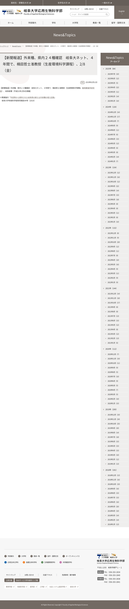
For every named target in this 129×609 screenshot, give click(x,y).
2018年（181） (111, 470)
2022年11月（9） (114, 237)
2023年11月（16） (114, 177)
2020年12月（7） (114, 354)
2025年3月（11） (114, 92)
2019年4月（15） (114, 450)
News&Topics (16, 46)
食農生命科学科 (31, 562)
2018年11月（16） (114, 479)
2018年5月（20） (114, 506)
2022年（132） (111, 227)
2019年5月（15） (114, 446)
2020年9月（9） (113, 367)
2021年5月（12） (114, 325)
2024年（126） (111, 106)
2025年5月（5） (113, 83)
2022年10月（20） (114, 242)
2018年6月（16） (114, 502)
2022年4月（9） (113, 269)
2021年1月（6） (113, 343)
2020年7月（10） (114, 376)
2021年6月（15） (114, 320)
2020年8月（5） (113, 372)
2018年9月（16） (114, 488)
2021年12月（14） (114, 293)
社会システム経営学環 (57, 587)
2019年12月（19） (114, 414)
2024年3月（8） (113, 152)
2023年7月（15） (114, 195)
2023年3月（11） (114, 213)
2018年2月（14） (114, 520)
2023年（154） (111, 167)
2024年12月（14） (114, 112)
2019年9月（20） (114, 428)
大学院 (75, 22)
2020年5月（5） (113, 385)
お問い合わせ (89, 9)
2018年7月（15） (114, 497)
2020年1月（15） (114, 403)
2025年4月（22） (114, 87)
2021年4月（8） (113, 329)
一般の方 (107, 2)
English (122, 11)
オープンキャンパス (73, 556)
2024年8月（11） (114, 130)
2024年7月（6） (113, 134)
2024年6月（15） (114, 139)
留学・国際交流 (118, 22)
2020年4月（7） (113, 390)
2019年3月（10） (114, 455)
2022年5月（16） (114, 264)
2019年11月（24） (114, 419)
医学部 (32, 587)
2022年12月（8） (114, 233)
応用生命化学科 (13, 562)
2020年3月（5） (113, 394)
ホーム (11, 22)
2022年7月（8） (113, 255)
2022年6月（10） (114, 260)
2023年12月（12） (114, 172)
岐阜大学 (73, 587)
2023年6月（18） (114, 199)
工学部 (42, 587)
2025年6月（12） (114, 78)
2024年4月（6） (113, 148)
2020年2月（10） (114, 399)
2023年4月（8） (113, 208)
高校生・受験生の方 (21, 2)
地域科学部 (21, 587)
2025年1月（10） (114, 101)
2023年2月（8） (113, 217)
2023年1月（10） (114, 222)
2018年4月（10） (114, 511)
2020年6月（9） (113, 381)
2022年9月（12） (114, 246)
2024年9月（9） (113, 125)
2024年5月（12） (114, 143)
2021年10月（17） (114, 302)
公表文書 (9, 580)
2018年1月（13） (114, 524)
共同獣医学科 (67, 562)
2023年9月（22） (114, 186)
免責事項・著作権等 (69, 575)
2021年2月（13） (114, 338)
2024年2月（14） (114, 157)
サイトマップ (74, 9)
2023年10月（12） (114, 181)
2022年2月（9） (113, 278)
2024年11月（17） (114, 116)
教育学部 (9, 587)
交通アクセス (103, 9)
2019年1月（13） (114, 464)
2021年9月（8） (113, 307)
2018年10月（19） (114, 484)
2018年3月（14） (114, 515)
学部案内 (32, 22)
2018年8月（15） (114, 493)
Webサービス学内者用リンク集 (27, 580)
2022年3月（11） (114, 273)
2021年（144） (111, 288)
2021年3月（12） (114, 334)
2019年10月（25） (114, 423)
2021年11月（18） (114, 298)
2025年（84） (111, 68)
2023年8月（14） (114, 190)
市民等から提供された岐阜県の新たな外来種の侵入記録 (32, 97)
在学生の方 (64, 2)
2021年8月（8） (113, 311)
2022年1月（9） (113, 282)
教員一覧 (97, 22)
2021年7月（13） (114, 316)
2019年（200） (111, 409)
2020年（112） (111, 349)
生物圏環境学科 (49, 562)
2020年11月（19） (114, 358)
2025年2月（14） (114, 96)
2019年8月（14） (114, 432)
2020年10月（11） (114, 363)
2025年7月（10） (114, 74)
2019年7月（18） (114, 437)
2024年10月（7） (114, 121)
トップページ (4, 46)
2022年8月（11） (114, 251)
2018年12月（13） (114, 475)
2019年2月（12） (114, 459)
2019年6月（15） (114, 441)
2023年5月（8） (113, 204)
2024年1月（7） (113, 161)
